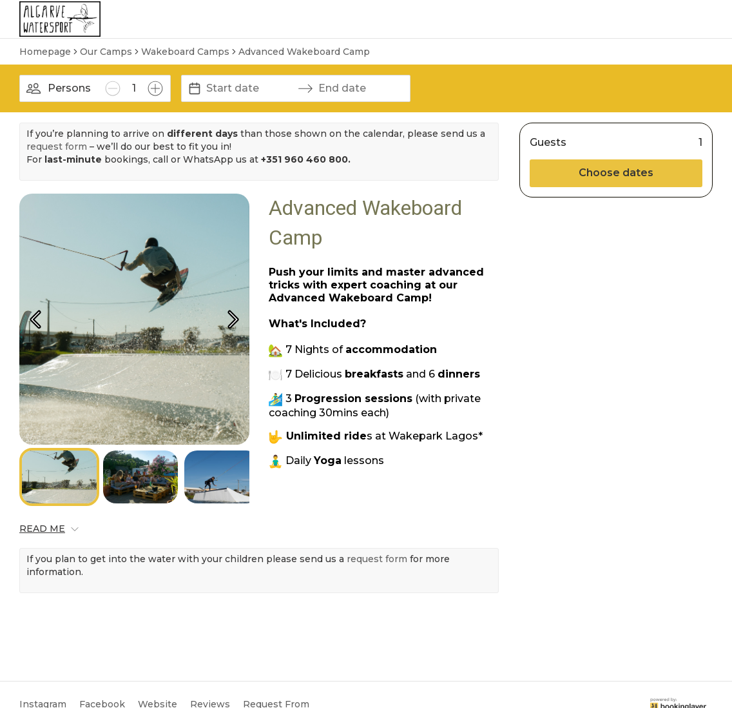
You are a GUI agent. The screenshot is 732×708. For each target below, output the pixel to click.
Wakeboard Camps (185, 51)
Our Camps (106, 51)
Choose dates (616, 173)
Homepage (45, 51)
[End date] (361, 88)
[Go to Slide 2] (140, 477)
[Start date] (249, 88)
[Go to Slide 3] (222, 477)
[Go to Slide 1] (59, 477)
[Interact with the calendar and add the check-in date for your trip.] (194, 88)
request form (56, 146)
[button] (134, 319)
